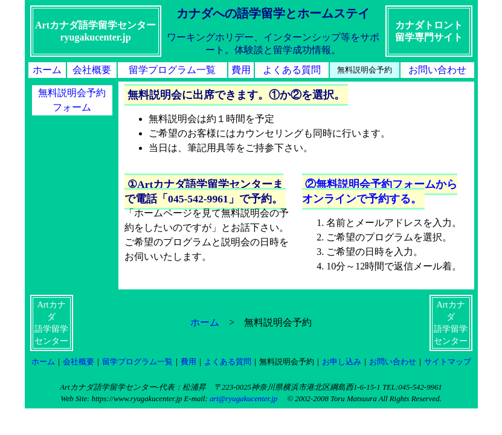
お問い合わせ (437, 70)
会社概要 (91, 70)
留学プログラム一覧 (172, 70)
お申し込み (341, 362)
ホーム (47, 70)
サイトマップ (447, 362)
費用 (241, 70)
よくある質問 (292, 70)
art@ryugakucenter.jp (243, 399)
